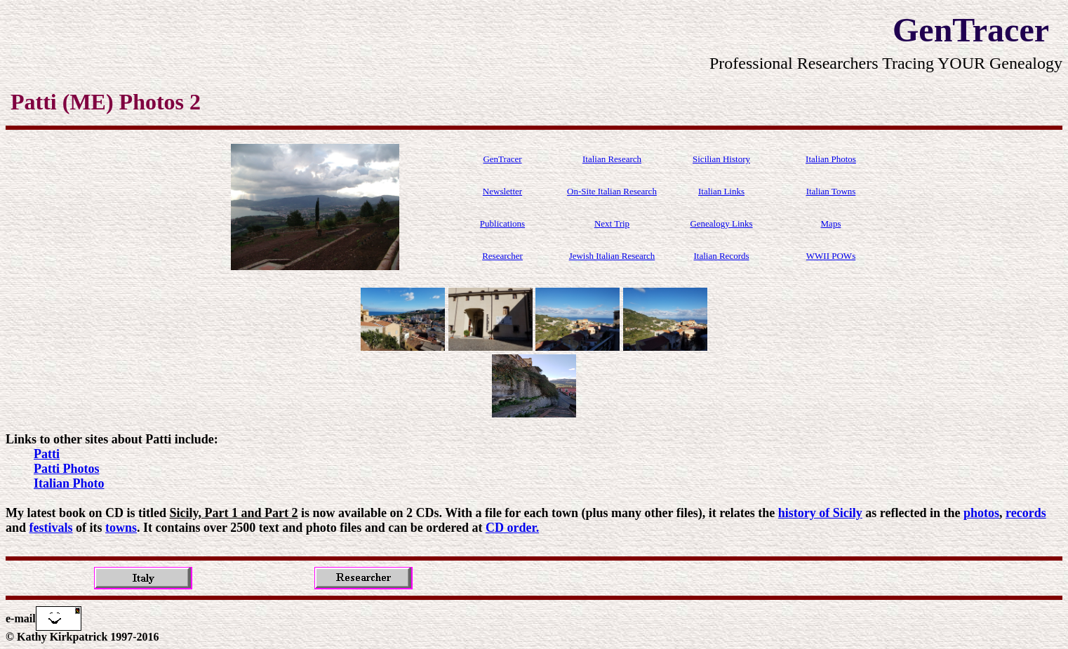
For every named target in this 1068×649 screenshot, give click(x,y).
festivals (51, 528)
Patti (47, 454)
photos (981, 513)
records (1026, 513)
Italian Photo (69, 483)
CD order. (512, 528)
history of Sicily (820, 513)
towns (121, 528)
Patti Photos (67, 469)
